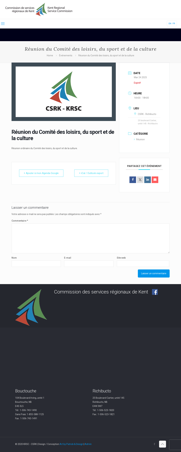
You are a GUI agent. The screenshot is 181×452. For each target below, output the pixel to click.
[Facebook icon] (154, 444)
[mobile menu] (3, 24)
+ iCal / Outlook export (91, 173)
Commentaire (20, 220)
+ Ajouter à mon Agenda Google (41, 173)
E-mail (67, 257)
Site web (121, 257)
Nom (14, 257)
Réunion (139, 139)
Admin (88, 444)
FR (174, 23)
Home (50, 55)
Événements (65, 55)
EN (170, 23)
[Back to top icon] (162, 444)
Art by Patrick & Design (71, 444)
